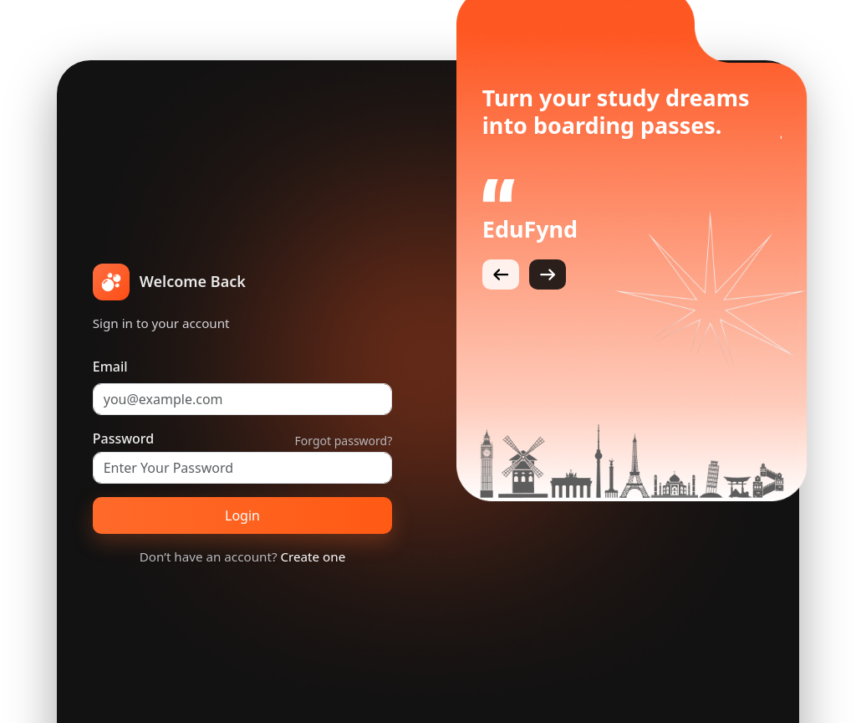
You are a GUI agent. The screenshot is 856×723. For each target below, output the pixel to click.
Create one (312, 556)
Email (110, 366)
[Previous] (500, 274)
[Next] (547, 274)
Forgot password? (344, 441)
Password (124, 438)
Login (242, 515)
